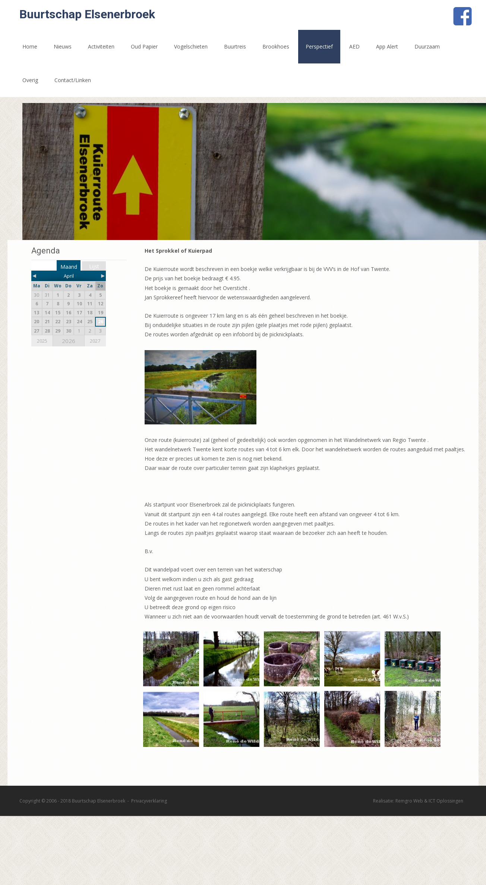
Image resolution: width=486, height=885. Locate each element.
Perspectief (319, 46)
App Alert (387, 46)
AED (354, 46)
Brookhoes (275, 46)
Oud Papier (144, 46)
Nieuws (63, 46)
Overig (30, 80)
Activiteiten (101, 46)
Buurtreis (235, 46)
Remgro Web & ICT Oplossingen (429, 801)
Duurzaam (427, 46)
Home (29, 46)
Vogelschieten (191, 46)
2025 (42, 340)
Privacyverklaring (149, 801)
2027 (95, 340)
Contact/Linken (72, 80)
